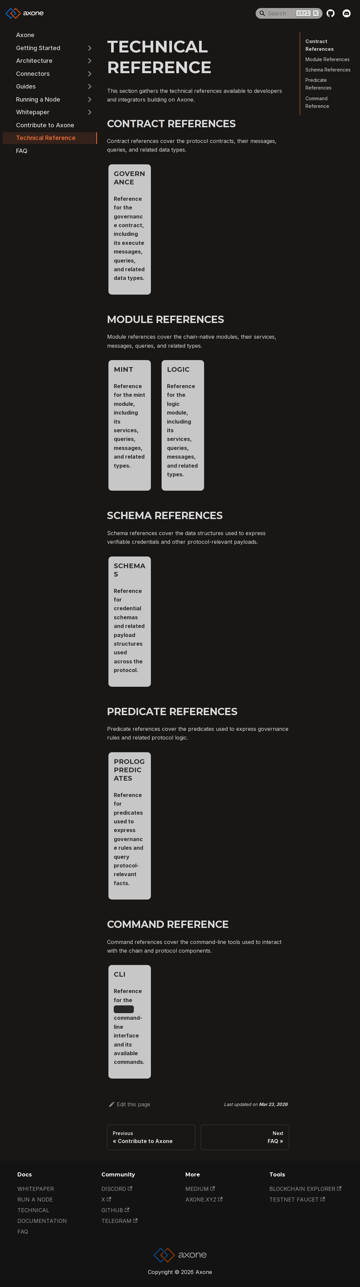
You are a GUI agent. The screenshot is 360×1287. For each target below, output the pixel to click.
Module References (327, 59)
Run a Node (35, 1199)
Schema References (328, 69)
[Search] (289, 13)
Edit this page (129, 1104)
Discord (116, 1188)
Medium (200, 1188)
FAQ (22, 1231)
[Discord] (346, 13)
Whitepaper (35, 1188)
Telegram (119, 1221)
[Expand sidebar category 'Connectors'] (89, 74)
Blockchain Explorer (305, 1188)
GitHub (115, 1210)
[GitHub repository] (330, 13)
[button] (50, 48)
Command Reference (317, 102)
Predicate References (318, 84)
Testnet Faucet (297, 1199)
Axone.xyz (203, 1199)
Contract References (318, 45)
